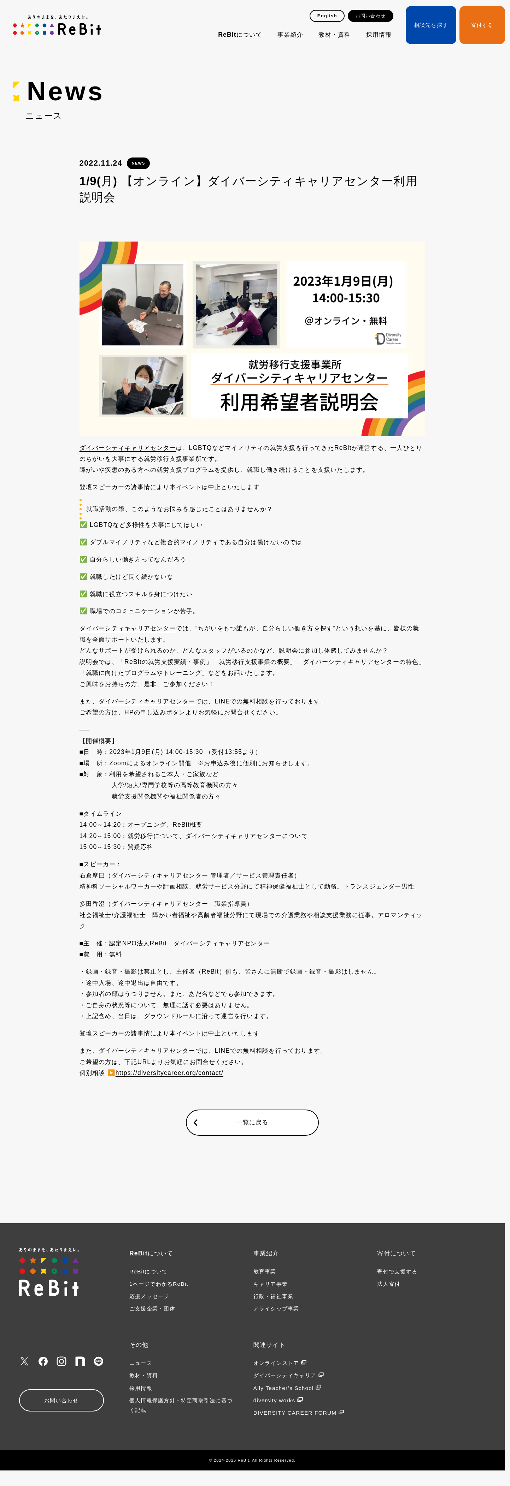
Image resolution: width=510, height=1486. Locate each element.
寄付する (482, 25)
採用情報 (379, 34)
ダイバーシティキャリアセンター (128, 447)
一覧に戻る (252, 1122)
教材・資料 (334, 34)
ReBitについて (240, 34)
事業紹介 (290, 34)
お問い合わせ (371, 15)
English (327, 15)
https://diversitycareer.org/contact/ (169, 1072)
